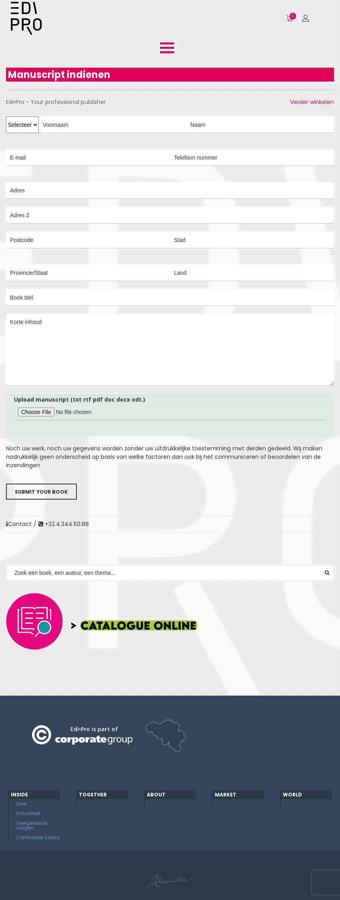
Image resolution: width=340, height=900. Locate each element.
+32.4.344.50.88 (63, 524)
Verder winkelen (312, 102)
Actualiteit (28, 813)
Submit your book (41, 491)
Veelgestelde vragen (31, 825)
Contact (19, 524)
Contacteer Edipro (38, 837)
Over (21, 803)
